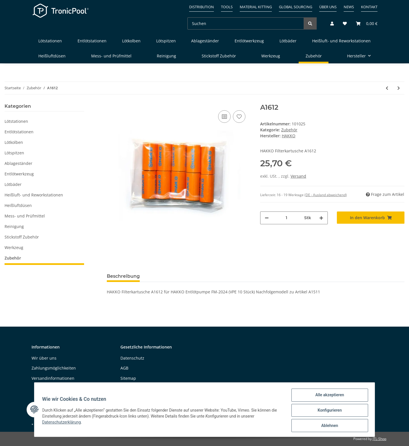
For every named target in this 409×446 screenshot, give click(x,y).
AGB (124, 368)
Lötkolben (14, 142)
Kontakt (369, 6)
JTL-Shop (379, 438)
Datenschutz (132, 358)
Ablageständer (18, 163)
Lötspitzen (14, 152)
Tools (227, 6)
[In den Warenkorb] (370, 217)
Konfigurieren (328, 411)
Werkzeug (14, 247)
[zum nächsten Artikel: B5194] (398, 88)
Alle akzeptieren (328, 396)
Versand (298, 176)
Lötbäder (13, 184)
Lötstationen (16, 121)
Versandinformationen (53, 378)
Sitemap (128, 378)
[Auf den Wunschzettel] (239, 116)
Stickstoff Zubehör (22, 237)
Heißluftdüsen (18, 205)
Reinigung (14, 226)
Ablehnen (328, 426)
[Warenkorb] (364, 23)
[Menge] (286, 218)
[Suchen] (245, 23)
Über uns (328, 6)
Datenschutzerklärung (62, 423)
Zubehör (289, 129)
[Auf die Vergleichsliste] (224, 116)
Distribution (201, 6)
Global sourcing (295, 6)
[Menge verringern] (266, 218)
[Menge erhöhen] (321, 218)
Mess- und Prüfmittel (25, 216)
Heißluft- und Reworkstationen (34, 195)
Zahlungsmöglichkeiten (54, 368)
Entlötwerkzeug (19, 174)
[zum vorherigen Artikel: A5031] (387, 88)
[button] (332, 23)
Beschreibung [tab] (123, 276)
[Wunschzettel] (344, 23)
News (349, 6)
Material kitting (256, 6)
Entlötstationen (19, 131)
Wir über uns (44, 358)
